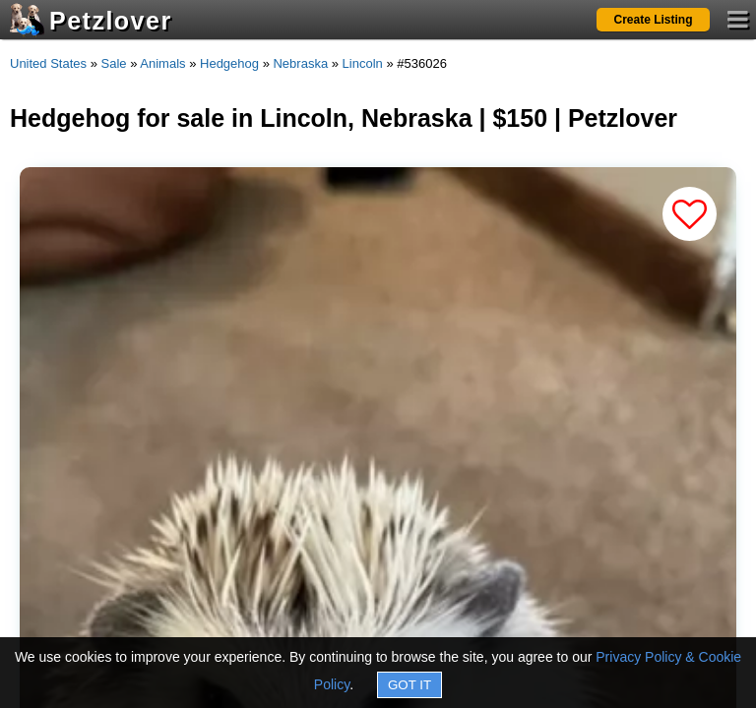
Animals (162, 63)
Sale (114, 63)
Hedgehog (229, 63)
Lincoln (363, 63)
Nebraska (300, 63)
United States (48, 63)
